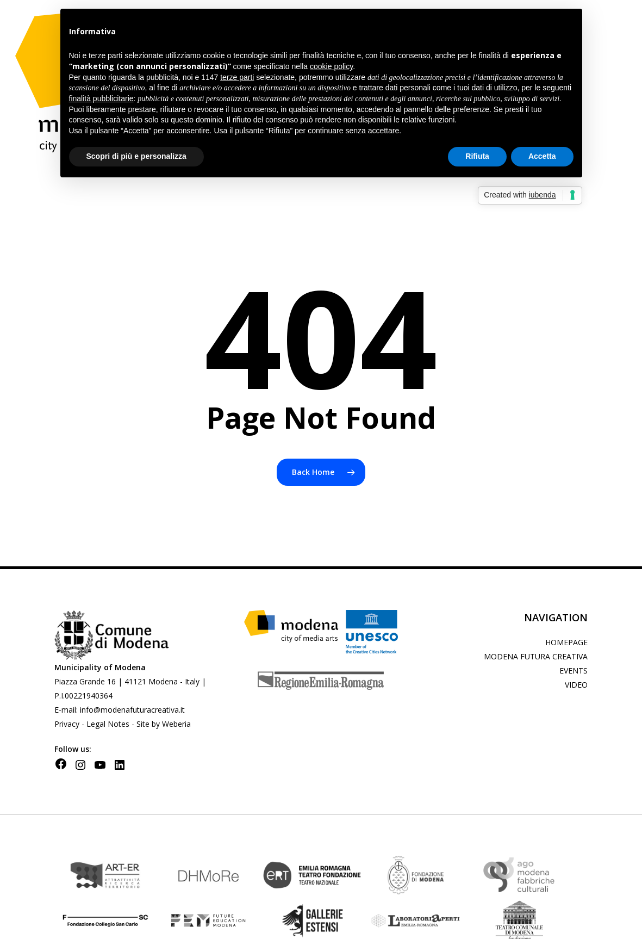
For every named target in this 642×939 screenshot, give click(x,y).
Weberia (176, 724)
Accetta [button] (542, 156)
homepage (566, 642)
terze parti (237, 77)
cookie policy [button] (331, 66)
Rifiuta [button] (477, 156)
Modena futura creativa (536, 656)
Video (576, 684)
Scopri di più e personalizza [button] (136, 156)
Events (573, 670)
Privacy (68, 724)
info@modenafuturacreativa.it (132, 710)
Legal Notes (107, 724)
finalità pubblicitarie (101, 98)
